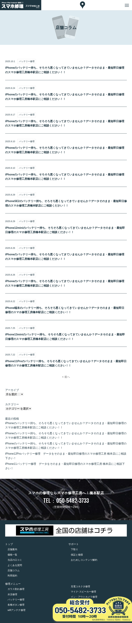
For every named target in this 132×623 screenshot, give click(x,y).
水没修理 (12, 594)
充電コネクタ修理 (80, 586)
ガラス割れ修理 (16, 589)
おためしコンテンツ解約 (84, 559)
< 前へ (66, 376)
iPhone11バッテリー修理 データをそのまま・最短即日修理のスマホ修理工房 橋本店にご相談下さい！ (65, 466)
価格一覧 (12, 554)
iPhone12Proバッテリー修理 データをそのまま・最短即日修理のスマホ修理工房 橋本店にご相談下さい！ (65, 456)
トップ (9, 544)
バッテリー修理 (16, 599)
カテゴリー (12, 404)
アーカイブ (12, 390)
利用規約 (12, 575)
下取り (74, 549)
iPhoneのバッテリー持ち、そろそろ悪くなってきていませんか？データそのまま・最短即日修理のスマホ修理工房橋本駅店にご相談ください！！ (65, 425)
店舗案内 (12, 549)
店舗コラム (14, 570)
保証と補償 (77, 554)
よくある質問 (15, 565)
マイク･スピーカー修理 (83, 591)
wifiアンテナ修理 (16, 610)
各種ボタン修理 (16, 604)
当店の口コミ (15, 559)
